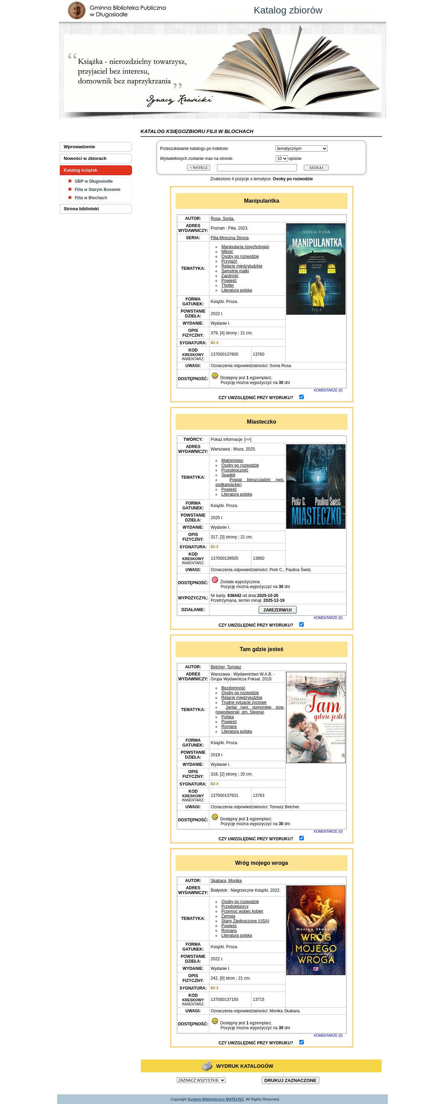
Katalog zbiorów (288, 10)
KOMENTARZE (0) (328, 390)
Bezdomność (233, 688)
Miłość (227, 251)
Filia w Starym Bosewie (98, 189)
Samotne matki (235, 271)
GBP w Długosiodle (94, 181)
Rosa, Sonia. (223, 218)
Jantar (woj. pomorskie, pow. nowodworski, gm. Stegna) (250, 710)
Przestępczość (234, 470)
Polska (227, 717)
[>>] (247, 439)
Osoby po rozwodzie (240, 256)
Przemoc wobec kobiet (242, 911)
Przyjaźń (229, 261)
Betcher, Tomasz (226, 667)
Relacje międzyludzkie (241, 266)
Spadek (228, 475)
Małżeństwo (232, 460)
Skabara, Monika (226, 880)
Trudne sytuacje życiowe (244, 702)
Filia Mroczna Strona (230, 237)
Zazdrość (229, 275)
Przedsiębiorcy (235, 906)
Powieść (229, 280)
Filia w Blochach (91, 197)
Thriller (227, 285)
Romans (229, 726)
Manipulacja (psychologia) (245, 246)
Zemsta (228, 916)
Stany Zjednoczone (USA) (245, 921)
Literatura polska (236, 290)
